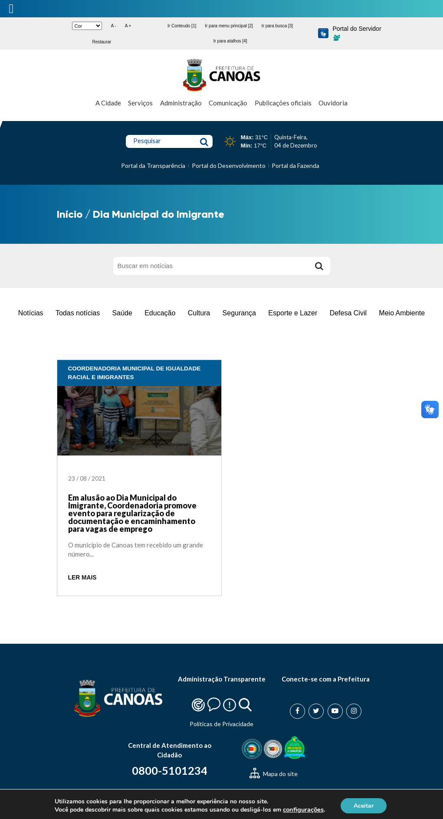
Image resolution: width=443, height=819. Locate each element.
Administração (181, 103)
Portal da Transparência (153, 165)
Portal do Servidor (357, 33)
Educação (159, 313)
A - (113, 25)
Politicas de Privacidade (221, 723)
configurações (303, 809)
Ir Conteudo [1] (181, 25)
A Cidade (108, 103)
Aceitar (364, 805)
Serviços (140, 103)
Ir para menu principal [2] (229, 25)
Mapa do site (273, 773)
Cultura (199, 313)
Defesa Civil (348, 313)
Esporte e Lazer (292, 313)
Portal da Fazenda (295, 165)
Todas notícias (78, 313)
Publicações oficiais (283, 103)
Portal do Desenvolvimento (229, 165)
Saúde (122, 313)
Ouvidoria (333, 103)
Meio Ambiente (402, 313)
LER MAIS (82, 577)
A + (128, 25)
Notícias (30, 313)
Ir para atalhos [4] (230, 41)
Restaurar (101, 41)
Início (69, 214)
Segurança (239, 313)
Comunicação (228, 103)
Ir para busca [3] (277, 25)
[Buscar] (319, 266)
